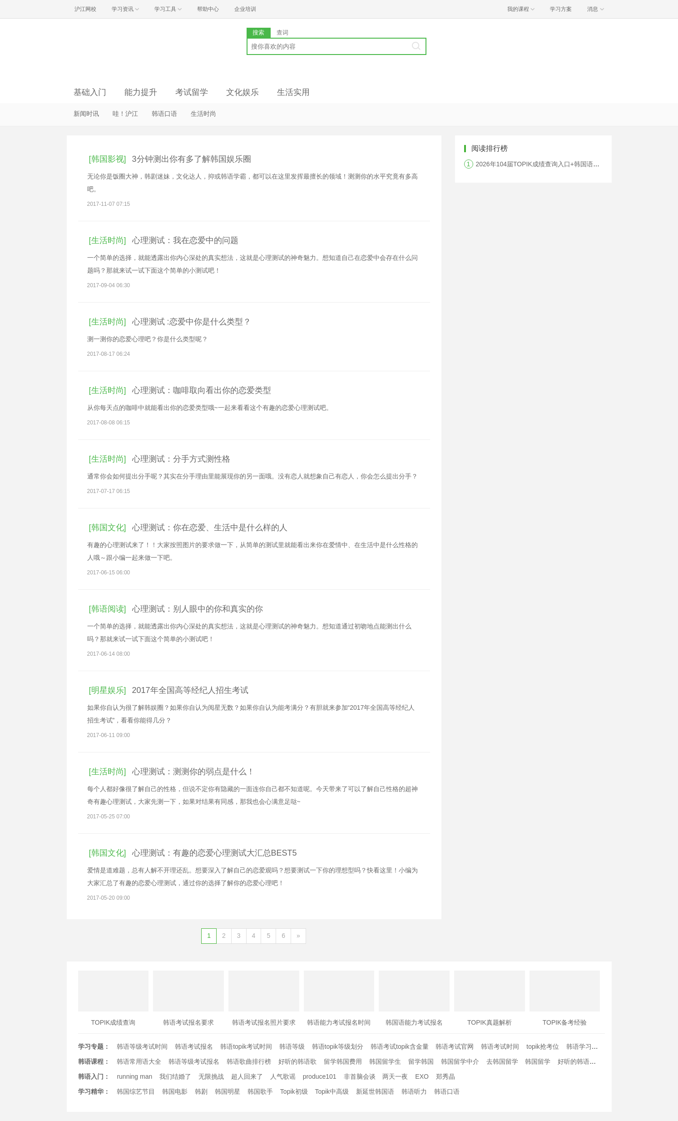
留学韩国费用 (343, 1061)
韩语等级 (292, 1046)
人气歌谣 (283, 1076)
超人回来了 (247, 1076)
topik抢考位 (542, 1046)
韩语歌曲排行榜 (249, 1061)
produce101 (320, 1076)
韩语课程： (94, 1061)
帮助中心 (208, 9)
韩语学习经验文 (588, 1046)
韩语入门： (94, 1076)
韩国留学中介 (460, 1061)
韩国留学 (537, 1061)
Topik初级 (294, 1091)
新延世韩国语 (375, 1091)
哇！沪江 (125, 113)
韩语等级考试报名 (193, 1061)
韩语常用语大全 (139, 1061)
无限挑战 (211, 1076)
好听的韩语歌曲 (580, 1061)
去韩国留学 (502, 1061)
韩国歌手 (260, 1091)
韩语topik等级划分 (338, 1046)
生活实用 (293, 92)
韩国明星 (227, 1091)
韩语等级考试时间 (142, 1046)
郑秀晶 (445, 1076)
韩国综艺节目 (136, 1091)
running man (134, 1076)
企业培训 (245, 9)
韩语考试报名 (194, 1046)
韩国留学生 (385, 1061)
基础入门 (90, 92)
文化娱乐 (242, 92)
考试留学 (191, 92)
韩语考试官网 (455, 1046)
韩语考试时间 (500, 1046)
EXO (422, 1076)
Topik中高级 (332, 1091)
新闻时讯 (86, 113)
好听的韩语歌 (297, 1061)
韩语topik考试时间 (246, 1046)
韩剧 (201, 1091)
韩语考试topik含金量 (400, 1046)
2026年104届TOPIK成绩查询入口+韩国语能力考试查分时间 (560, 164)
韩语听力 (414, 1091)
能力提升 (140, 92)
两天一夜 (395, 1076)
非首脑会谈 (360, 1076)
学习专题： (94, 1046)
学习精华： (94, 1091)
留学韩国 (421, 1061)
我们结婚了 (175, 1076)
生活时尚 (203, 113)
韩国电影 (175, 1091)
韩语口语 (164, 113)
